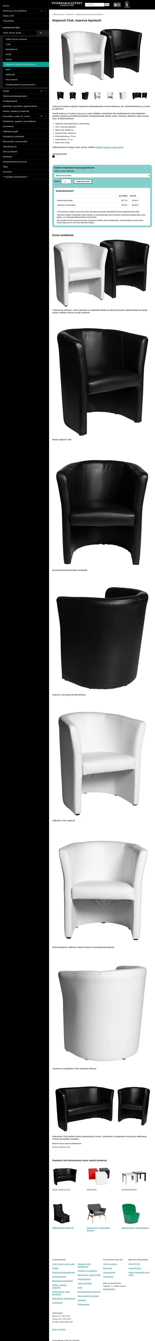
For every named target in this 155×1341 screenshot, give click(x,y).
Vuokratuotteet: (11, 28)
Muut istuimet (12, 79)
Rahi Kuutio (92, 1189)
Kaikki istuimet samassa (16, 39)
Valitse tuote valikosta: (102, 174)
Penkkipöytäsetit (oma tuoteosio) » (21, 85)
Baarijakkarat (11, 49)
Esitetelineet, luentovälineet (63, 1298)
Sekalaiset (7, 157)
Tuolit (8, 44)
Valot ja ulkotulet (85, 1283)
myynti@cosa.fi (134, 1268)
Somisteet (82, 1300)
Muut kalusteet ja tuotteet (88, 1296)
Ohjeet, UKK (8, 16)
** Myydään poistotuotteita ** (15, 177)
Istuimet (70, 14)
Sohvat (9, 59)
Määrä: (62, 181)
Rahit (8, 69)
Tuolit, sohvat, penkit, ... (13, 33)
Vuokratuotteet (58, 14)
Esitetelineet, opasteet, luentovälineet (19, 121)
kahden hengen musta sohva (109, 147)
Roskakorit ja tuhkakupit (13, 136)
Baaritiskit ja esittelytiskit (62, 1281)
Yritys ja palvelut (110, 1264)
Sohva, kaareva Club (61, 1147)
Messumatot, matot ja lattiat (89, 1275)
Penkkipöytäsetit (59, 1277)
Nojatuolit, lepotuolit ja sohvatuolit (89, 14)
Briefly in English (59, 1329)
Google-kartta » (109, 1289)
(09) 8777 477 (134, 1264)
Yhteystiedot (108, 1277)
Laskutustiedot (109, 1272)
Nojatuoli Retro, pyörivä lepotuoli (135, 1228)
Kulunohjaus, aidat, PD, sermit (16, 116)
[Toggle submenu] (43, 10)
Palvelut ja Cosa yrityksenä (15, 11)
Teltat (80, 1287)
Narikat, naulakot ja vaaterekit (16, 111)
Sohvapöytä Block (129, 1189)
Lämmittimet (57, 1303)
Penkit (8, 54)
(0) (118, 5)
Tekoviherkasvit (84, 1279)
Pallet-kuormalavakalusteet (63, 1272)
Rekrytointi (107, 1268)
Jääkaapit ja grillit (10, 131)
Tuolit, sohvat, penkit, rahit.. (63, 1264)
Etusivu (6, 6)
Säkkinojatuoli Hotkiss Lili (63, 1228)
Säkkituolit (10, 74)
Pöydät (55, 1268)
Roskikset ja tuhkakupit (87, 1271)
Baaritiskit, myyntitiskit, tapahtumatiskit (20, 106)
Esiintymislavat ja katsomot (89, 1292)
